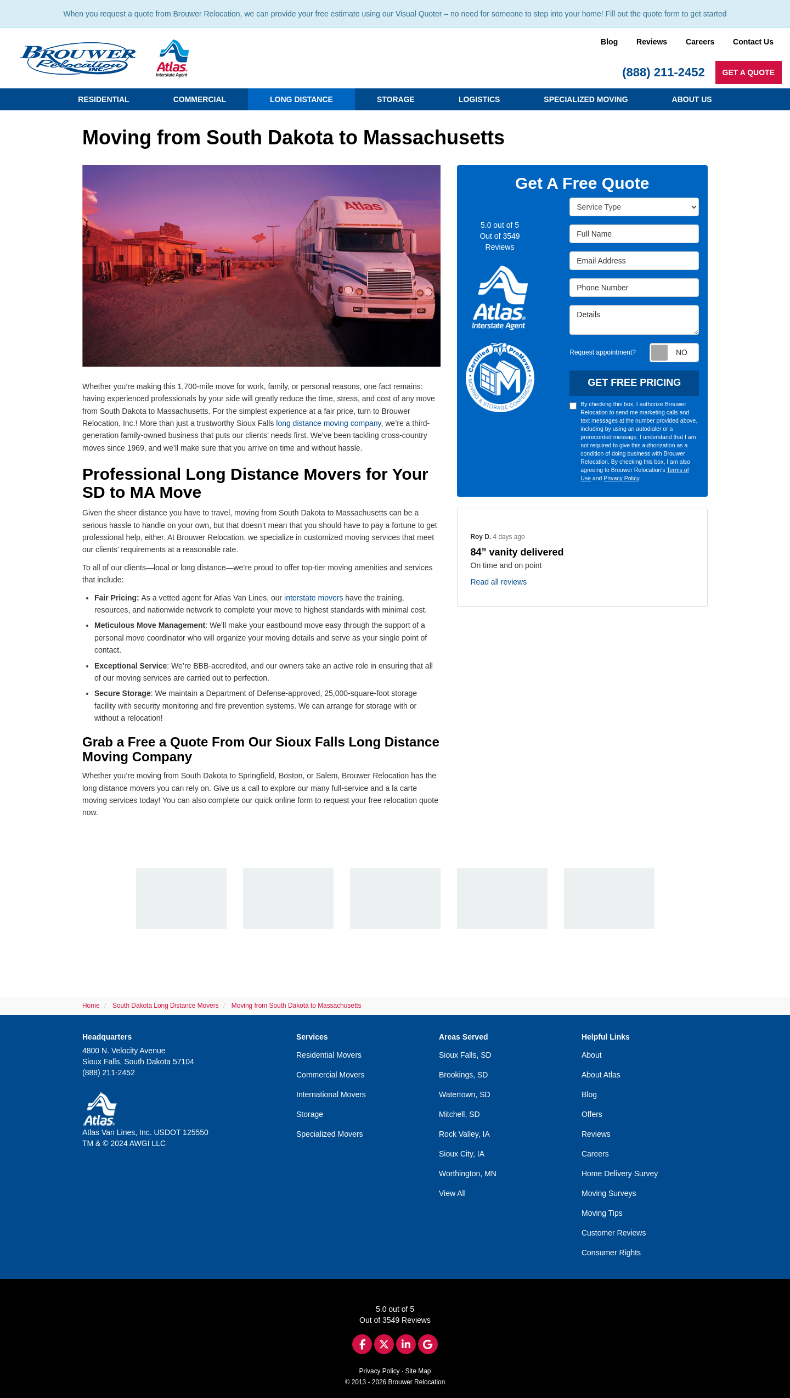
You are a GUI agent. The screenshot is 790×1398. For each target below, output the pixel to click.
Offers (592, 1114)
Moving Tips (602, 1213)
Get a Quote (749, 72)
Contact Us (753, 41)
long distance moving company (328, 423)
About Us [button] (692, 99)
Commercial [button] (199, 99)
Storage (309, 1114)
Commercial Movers (330, 1074)
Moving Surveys (609, 1193)
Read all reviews (499, 581)
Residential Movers (329, 1055)
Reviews (651, 41)
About (592, 1055)
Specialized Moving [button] (586, 99)
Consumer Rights (611, 1252)
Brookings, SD (463, 1074)
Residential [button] (103, 99)
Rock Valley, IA (464, 1134)
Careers (700, 41)
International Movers (331, 1094)
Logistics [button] (479, 99)
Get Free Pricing (634, 382)
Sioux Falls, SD (465, 1055)
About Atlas (601, 1074)
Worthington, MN (467, 1173)
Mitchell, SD (459, 1114)
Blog (609, 41)
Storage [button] (396, 99)
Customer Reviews (614, 1232)
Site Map (418, 1371)
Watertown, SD (464, 1094)
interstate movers (313, 597)
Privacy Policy (621, 478)
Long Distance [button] (301, 99)
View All (452, 1193)
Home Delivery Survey (620, 1173)
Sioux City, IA (461, 1153)
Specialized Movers (329, 1134)
